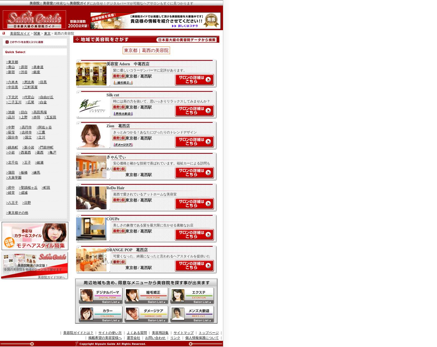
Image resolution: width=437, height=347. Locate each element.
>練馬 (36, 172)
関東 (37, 33)
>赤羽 (36, 117)
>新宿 (10, 72)
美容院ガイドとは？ (78, 333)
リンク (175, 338)
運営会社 (133, 338)
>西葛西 (25, 152)
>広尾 (30, 102)
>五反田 (50, 117)
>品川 (10, 117)
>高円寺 (26, 127)
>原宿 (23, 67)
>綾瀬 (39, 162)
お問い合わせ (155, 338)
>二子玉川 (13, 102)
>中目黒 (12, 87)
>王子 (26, 162)
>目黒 (42, 82)
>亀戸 (52, 152)
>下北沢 (12, 97)
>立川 (41, 137)
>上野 (23, 117)
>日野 (26, 203)
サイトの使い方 (110, 333)
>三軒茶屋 (30, 87)
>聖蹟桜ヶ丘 (28, 188)
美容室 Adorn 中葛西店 (143, 73)
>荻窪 (10, 132)
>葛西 (39, 152)
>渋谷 (23, 72)
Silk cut (143, 104)
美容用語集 (160, 333)
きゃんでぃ (143, 166)
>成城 (23, 193)
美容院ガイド (20, 33)
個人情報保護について (202, 338)
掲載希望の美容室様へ (105, 338)
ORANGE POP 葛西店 (143, 259)
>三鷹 (41, 132)
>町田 (46, 188)
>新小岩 (28, 147)
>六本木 (12, 82)
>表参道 (38, 67)
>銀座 (36, 72)
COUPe (143, 228)
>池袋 (10, 112)
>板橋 (23, 172)
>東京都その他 (17, 213)
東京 (47, 33)
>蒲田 (10, 172)
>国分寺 (12, 137)
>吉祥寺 (26, 132)
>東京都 (12, 62)
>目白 (23, 112)
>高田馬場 (39, 112)
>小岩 (10, 152)
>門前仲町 (46, 147)
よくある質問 (137, 333)
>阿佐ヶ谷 (44, 127)
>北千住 (12, 162)
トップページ (209, 333)
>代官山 (28, 97)
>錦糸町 (12, 147)
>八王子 (12, 203)
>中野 (10, 127)
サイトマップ (184, 333)
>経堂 (10, 193)
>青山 (10, 67)
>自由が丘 (46, 97)
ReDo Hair (143, 197)
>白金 (42, 102)
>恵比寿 (28, 82)
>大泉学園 (13, 178)
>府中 (10, 188)
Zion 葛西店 (143, 135)
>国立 (27, 137)
